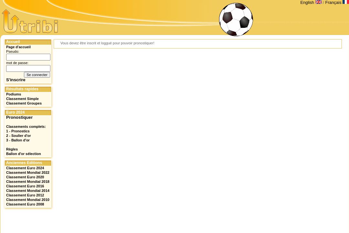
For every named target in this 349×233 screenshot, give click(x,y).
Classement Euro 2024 (25, 168)
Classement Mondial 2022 (27, 172)
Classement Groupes (24, 103)
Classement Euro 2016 (25, 186)
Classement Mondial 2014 (27, 191)
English (311, 2)
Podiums (13, 94)
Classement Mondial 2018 (27, 181)
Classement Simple (22, 99)
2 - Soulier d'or (18, 136)
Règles (12, 149)
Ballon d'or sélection (23, 154)
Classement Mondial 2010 (27, 200)
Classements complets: (26, 126)
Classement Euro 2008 (25, 204)
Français (337, 2)
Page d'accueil (18, 47)
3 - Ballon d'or (18, 140)
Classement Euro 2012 (25, 195)
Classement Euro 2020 (25, 177)
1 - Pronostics (18, 131)
